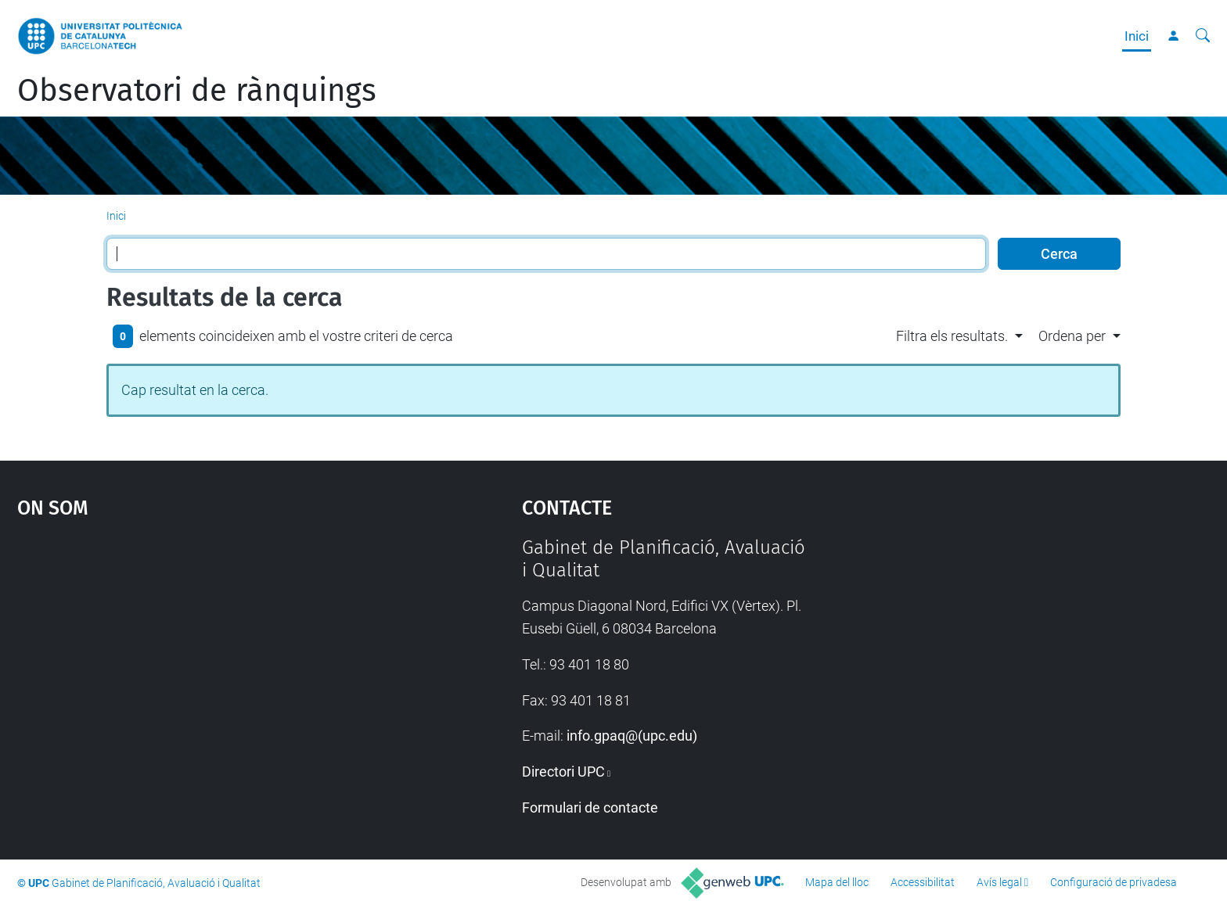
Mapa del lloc (837, 882)
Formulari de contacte (590, 807)
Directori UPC (563, 771)
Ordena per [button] (1072, 336)
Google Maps (209, 654)
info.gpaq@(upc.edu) (632, 735)
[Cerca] (1203, 36)
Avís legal (999, 882)
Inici (1136, 36)
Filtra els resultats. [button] (952, 336)
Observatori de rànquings (196, 90)
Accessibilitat (923, 882)
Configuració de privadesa (1113, 882)
